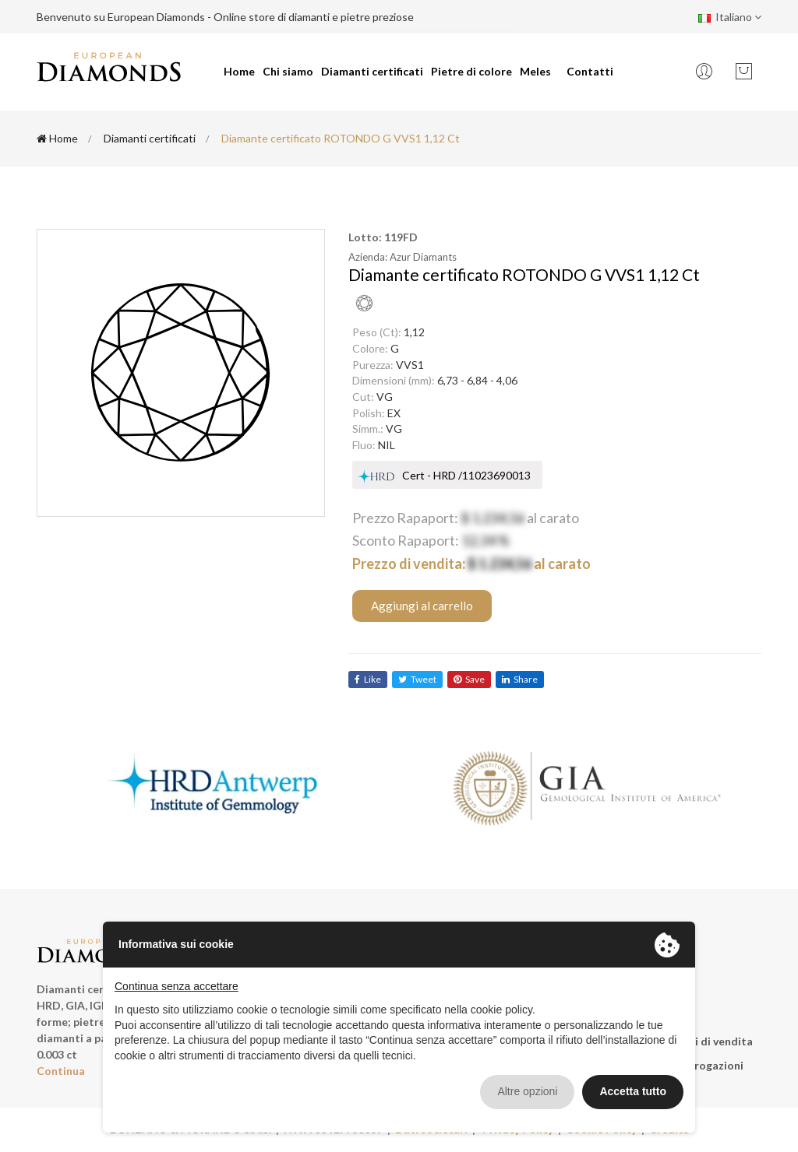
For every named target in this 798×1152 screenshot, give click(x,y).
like (368, 679)
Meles (535, 71)
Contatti (590, 71)
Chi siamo (288, 71)
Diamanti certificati (372, 71)
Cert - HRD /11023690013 (466, 475)
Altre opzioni (527, 1091)
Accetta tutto (632, 1091)
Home (239, 71)
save (469, 679)
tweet (417, 679)
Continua (61, 1070)
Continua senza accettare (176, 986)
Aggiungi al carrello (422, 606)
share (520, 679)
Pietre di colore (471, 71)
